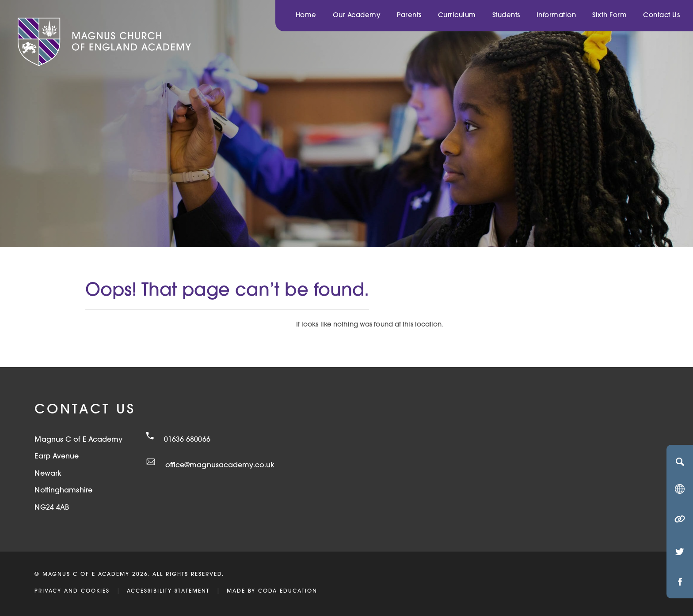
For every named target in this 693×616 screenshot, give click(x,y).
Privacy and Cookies (72, 591)
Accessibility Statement (168, 591)
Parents (409, 15)
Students (506, 15)
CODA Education (287, 591)
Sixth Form (609, 15)
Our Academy (357, 15)
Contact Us (661, 15)
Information (556, 15)
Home (306, 15)
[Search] (679, 461)
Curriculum (457, 15)
